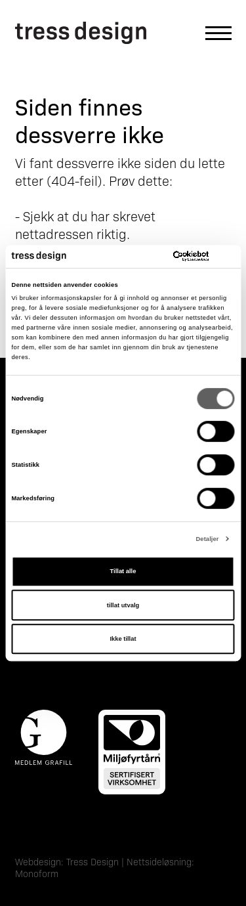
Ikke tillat (123, 639)
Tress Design (92, 861)
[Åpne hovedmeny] (212, 33)
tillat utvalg (123, 605)
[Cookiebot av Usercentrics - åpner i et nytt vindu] (178, 256)
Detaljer (206, 539)
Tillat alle (123, 571)
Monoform (36, 873)
